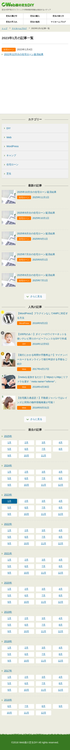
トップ (4, 28)
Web (8, 137)
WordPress (12, 146)
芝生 (8, 173)
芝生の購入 (35, 16)
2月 (26, 442)
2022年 (8, 524)
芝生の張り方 (58, 16)
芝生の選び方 (11, 16)
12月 (60, 485)
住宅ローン (12, 164)
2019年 (8, 612)
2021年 (8, 553)
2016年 (8, 699)
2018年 (8, 641)
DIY (8, 128)
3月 (43, 442)
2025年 (8, 436)
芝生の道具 (35, 22)
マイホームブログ (58, 22)
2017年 (8, 670)
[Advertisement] (35, 83)
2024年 (8, 465)
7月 (43, 449)
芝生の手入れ (11, 22)
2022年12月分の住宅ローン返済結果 (23, 54)
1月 (9, 442)
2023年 (8, 494)
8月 (60, 449)
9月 (9, 455)
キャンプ (11, 155)
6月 (26, 449)
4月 (60, 442)
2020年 (8, 582)
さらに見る (36, 296)
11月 (43, 455)
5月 (9, 449)
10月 (26, 455)
